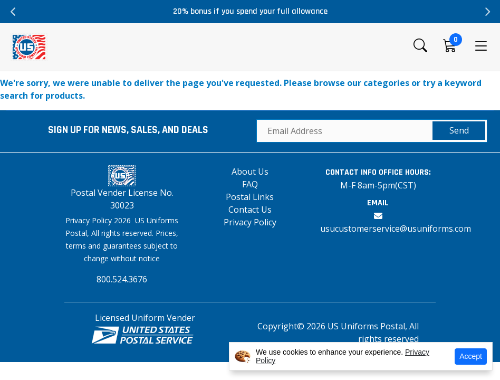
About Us (250, 171)
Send (459, 130)
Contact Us (250, 209)
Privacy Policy (250, 222)
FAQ (250, 184)
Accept (470, 356)
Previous (13, 11)
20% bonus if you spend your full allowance (250, 11)
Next (487, 11)
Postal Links (250, 197)
